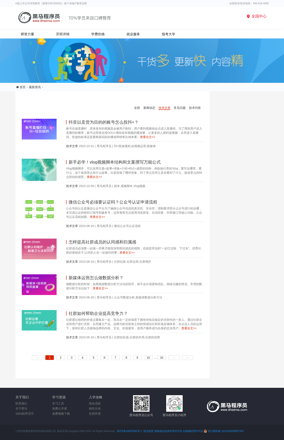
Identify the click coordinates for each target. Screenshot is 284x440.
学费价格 (98, 34)
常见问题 (180, 107)
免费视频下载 (61, 413)
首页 (23, 87)
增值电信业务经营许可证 (168, 431)
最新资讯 (35, 87)
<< (37, 357)
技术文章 (164, 107)
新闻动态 (149, 107)
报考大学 (168, 34)
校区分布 (95, 408)
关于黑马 (21, 408)
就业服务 (133, 34)
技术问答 (195, 107)
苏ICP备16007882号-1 (129, 431)
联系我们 (21, 403)
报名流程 (95, 403)
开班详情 (62, 34)
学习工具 (58, 403)
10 (148, 357)
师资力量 (27, 34)
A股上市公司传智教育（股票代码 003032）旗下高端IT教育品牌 (51, 3)
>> (187, 357)
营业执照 (148, 431)
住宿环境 (95, 413)
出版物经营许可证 (193, 431)
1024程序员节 (24, 413)
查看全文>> (147, 137)
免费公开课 (59, 408)
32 (161, 357)
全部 (137, 107)
